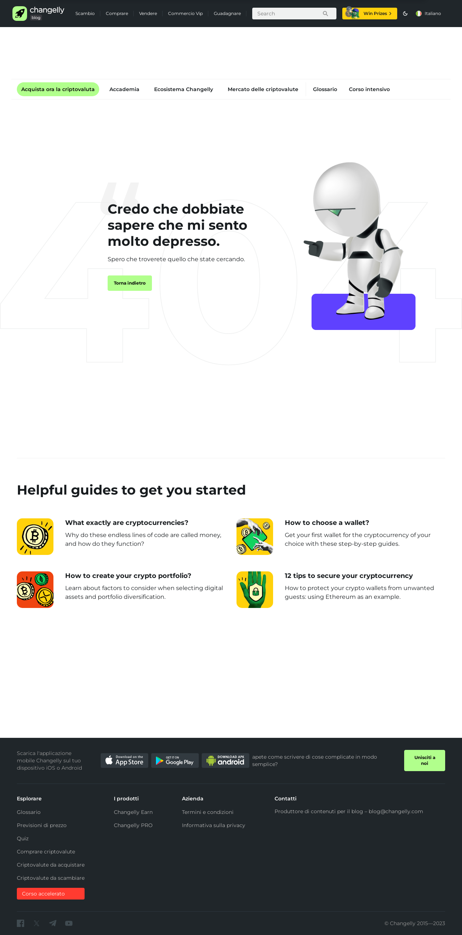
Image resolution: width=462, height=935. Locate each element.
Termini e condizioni (208, 812)
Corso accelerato (43, 893)
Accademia (124, 89)
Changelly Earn (133, 812)
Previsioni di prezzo (42, 825)
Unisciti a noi (424, 760)
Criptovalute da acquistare (51, 864)
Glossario (325, 89)
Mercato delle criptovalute (263, 89)
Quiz (23, 838)
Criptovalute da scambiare (51, 878)
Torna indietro (130, 283)
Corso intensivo (369, 89)
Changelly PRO (133, 825)
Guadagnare (227, 13)
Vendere (148, 13)
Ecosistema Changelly (183, 89)
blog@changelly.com (396, 811)
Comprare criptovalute (46, 851)
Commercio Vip (185, 13)
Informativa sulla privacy (213, 825)
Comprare (117, 13)
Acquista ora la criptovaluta (58, 89)
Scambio (85, 13)
